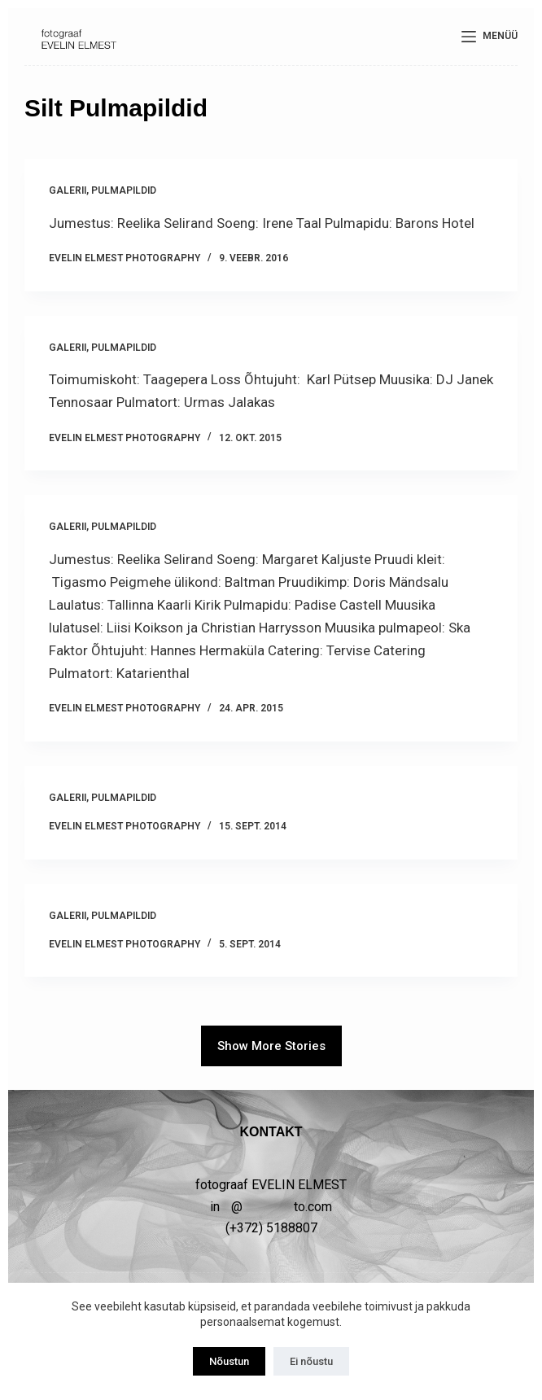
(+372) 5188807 (271, 1228)
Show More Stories (271, 1046)
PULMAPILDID (123, 190)
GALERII (67, 190)
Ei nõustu (311, 1361)
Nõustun (229, 1361)
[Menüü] (489, 36)
